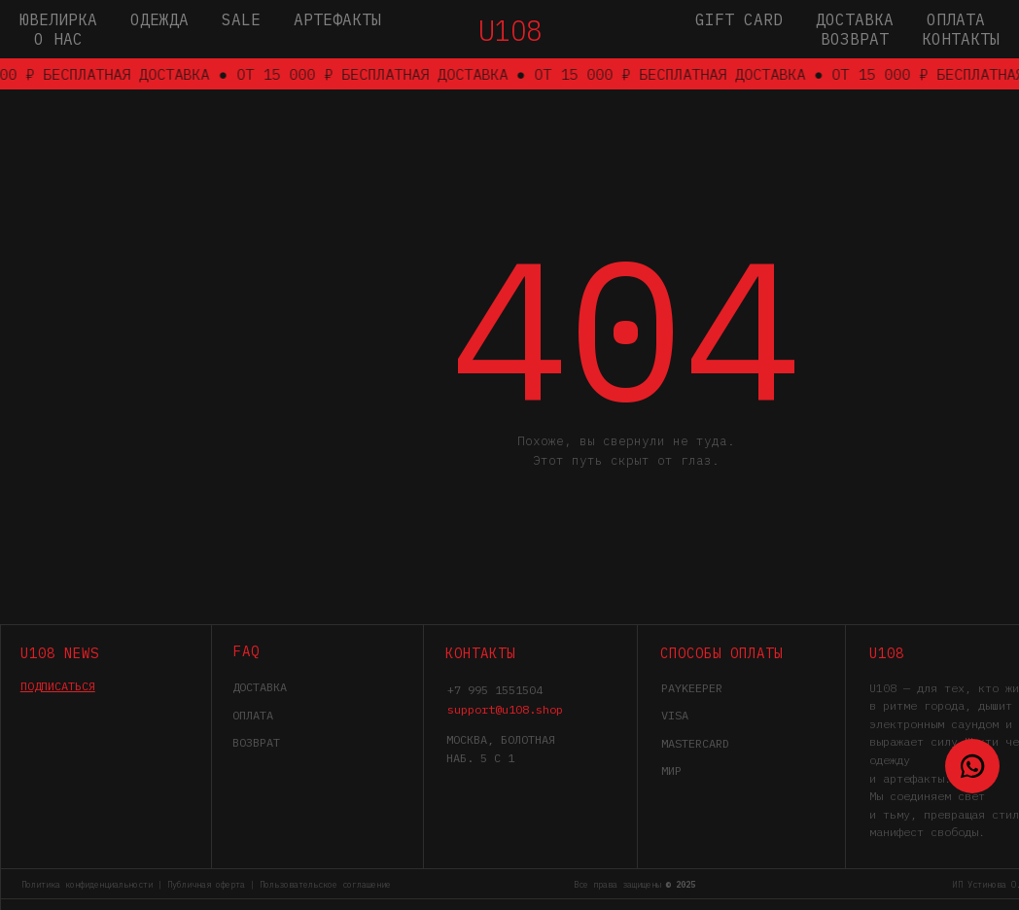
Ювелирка (58, 19)
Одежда (159, 19)
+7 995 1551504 (495, 689)
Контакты (961, 39)
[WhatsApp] (972, 766)
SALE (241, 19)
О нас (58, 39)
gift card (739, 19)
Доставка (855, 19)
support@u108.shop (505, 709)
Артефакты (337, 19)
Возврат (855, 39)
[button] (57, 686)
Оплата (956, 19)
